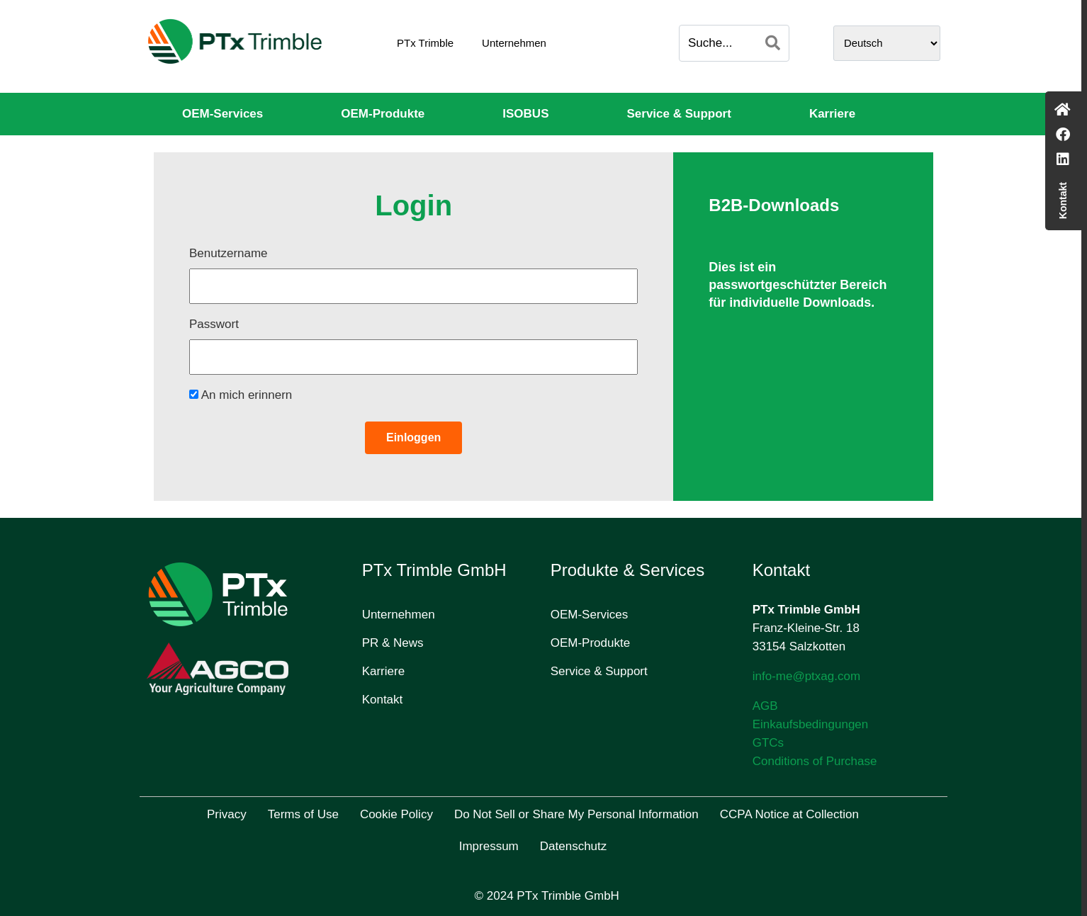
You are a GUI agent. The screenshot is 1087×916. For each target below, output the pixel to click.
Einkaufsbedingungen (811, 724)
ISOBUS (525, 113)
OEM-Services (222, 113)
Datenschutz (573, 846)
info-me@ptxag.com (806, 676)
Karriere (832, 113)
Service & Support (679, 113)
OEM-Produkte (382, 113)
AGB (765, 706)
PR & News (393, 643)
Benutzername (228, 253)
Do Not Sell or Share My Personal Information (576, 814)
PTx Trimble (425, 43)
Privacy (227, 814)
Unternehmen (514, 43)
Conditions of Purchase (815, 761)
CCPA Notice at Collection (789, 814)
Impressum (489, 846)
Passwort (214, 324)
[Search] (773, 43)
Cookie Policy (396, 814)
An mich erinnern (240, 395)
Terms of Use (303, 814)
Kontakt (382, 699)
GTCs (768, 743)
